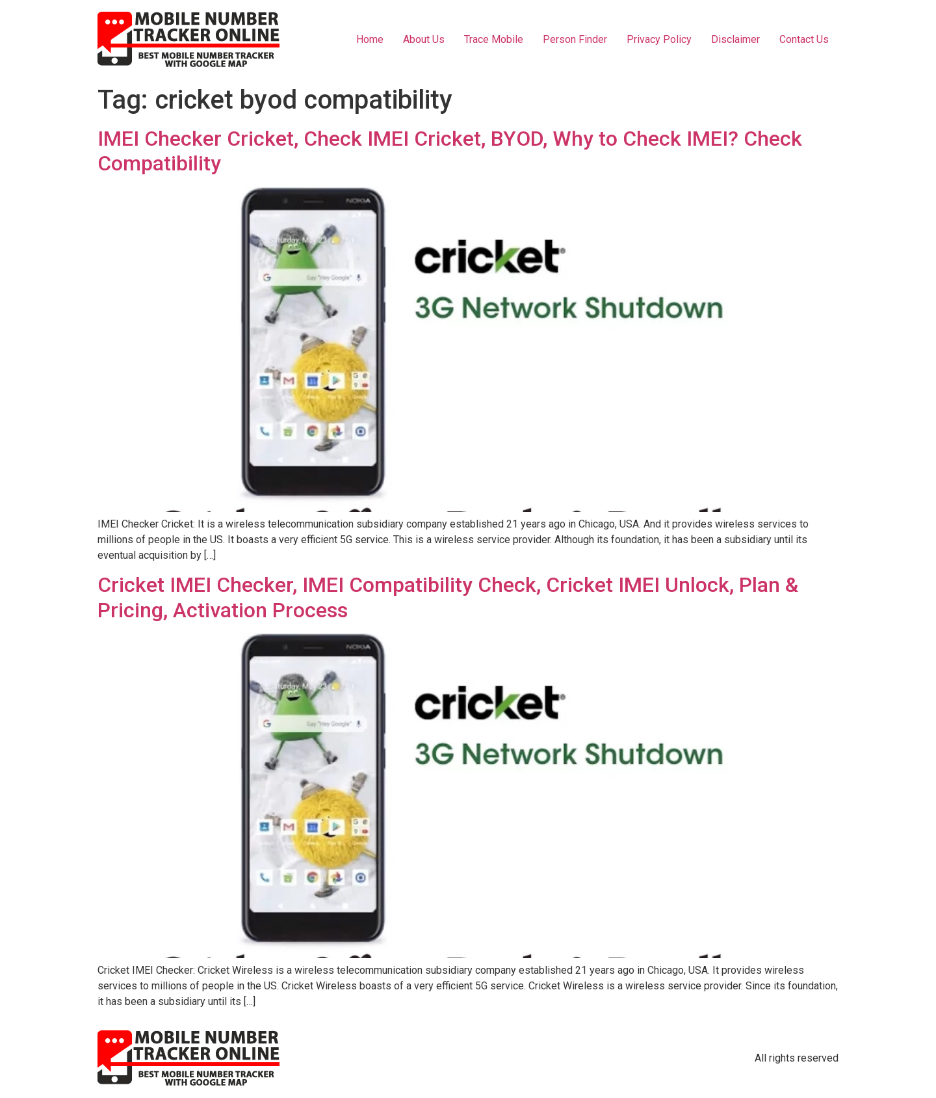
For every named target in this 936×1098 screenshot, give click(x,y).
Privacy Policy (659, 39)
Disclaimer (735, 39)
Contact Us (804, 39)
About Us (424, 39)
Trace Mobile (493, 39)
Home (370, 39)
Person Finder (575, 39)
